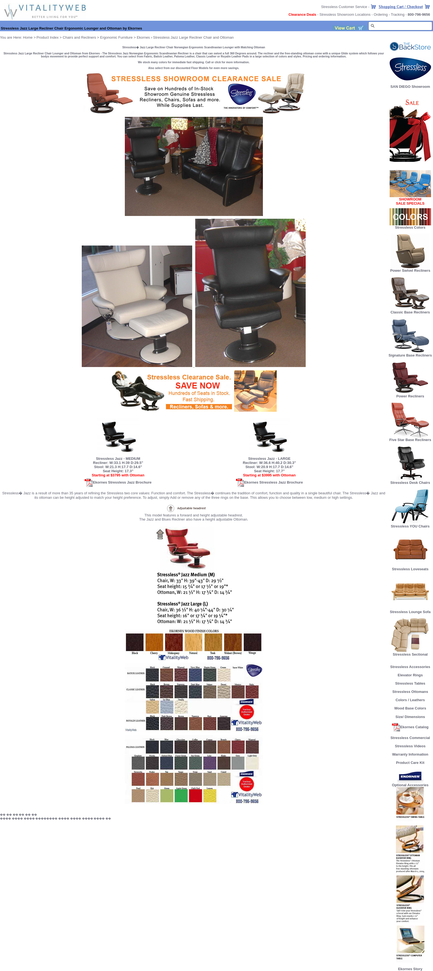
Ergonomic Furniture (116, 37)
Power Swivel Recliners (410, 270)
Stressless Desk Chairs (410, 481)
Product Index (47, 37)
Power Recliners (410, 394)
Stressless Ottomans (410, 692)
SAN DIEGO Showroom (410, 87)
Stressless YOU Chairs (410, 524)
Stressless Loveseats (410, 567)
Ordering (381, 14)
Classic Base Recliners (410, 310)
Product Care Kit (410, 763)
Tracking (397, 14)
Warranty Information (410, 754)
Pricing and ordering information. (324, 56)
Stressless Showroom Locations (345, 14)
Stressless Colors (410, 227)
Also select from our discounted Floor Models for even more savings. (193, 68)
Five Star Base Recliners (410, 438)
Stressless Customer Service (344, 7)
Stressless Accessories (410, 667)
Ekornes (143, 37)
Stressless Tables (410, 683)
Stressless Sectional (410, 652)
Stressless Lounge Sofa (410, 610)
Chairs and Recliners (79, 37)
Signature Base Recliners (410, 353)
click (218, 62)
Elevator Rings (410, 675)
